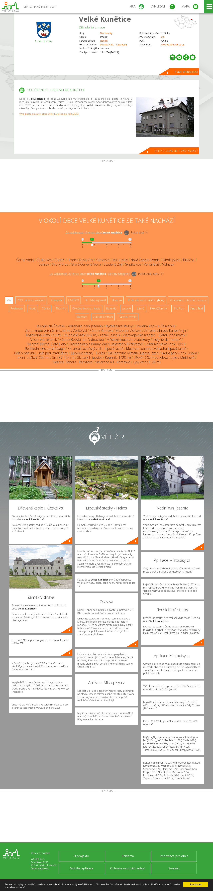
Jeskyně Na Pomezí (167, 339)
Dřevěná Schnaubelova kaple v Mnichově (164, 357)
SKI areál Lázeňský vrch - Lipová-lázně (95, 348)
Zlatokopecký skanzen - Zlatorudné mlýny (154, 335)
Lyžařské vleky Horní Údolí (165, 344)
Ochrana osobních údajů (127, 868)
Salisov (44, 264)
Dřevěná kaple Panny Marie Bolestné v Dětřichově (106, 344)
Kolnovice (103, 260)
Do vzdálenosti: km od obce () (89, 274)
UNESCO (73, 300)
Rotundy (111, 308)
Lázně (140, 308)
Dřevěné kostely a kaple (86, 308)
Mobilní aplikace (81, 868)
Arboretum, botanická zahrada (188, 300)
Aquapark (56, 300)
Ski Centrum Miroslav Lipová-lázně (133, 353)
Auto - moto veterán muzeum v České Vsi (56, 330)
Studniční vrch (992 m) (80, 335)
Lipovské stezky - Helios (88, 353)
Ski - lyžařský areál (95, 300)
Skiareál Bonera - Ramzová (73, 362)
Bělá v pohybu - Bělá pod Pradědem (41, 353)
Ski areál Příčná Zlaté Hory (46, 344)
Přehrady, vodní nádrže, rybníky (146, 300)
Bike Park (178, 308)
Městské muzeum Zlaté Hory (128, 339)
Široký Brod (60, 264)
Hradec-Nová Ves (80, 260)
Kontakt (174, 868)
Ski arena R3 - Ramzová (112, 362)
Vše (9, 300)
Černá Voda (25, 260)
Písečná (189, 260)
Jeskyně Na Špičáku (51, 326)
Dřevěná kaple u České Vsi (154, 326)
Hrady (32, 308)
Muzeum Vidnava (128, 330)
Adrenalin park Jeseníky (85, 326)
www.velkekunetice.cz (172, 44)
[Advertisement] (106, 187)
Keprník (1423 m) (118, 357)
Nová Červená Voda (145, 260)
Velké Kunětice (105, 19)
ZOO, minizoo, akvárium (31, 300)
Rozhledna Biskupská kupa (45, 348)
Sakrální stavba (127, 317)
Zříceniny (61, 308)
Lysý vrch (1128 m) (146, 362)
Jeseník (103, 40)
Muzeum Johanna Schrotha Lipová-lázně (156, 348)
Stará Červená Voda (86, 264)
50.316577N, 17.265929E (113, 44)
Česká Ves (44, 260)
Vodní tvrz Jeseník (43, 339)
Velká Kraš (151, 264)
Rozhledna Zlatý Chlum (43, 335)
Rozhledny (16, 308)
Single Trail (196, 308)
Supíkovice (133, 264)
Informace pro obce (174, 856)
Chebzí (59, 260)
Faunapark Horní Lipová (179, 353)
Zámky (46, 308)
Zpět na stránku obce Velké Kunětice (176, 151)
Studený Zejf (113, 264)
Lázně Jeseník (110, 335)
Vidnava (168, 264)
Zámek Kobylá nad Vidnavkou (82, 339)
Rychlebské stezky (119, 326)
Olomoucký (106, 33)
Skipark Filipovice (89, 357)
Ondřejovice (171, 260)
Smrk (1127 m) (63, 357)
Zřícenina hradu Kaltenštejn (165, 330)
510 (163, 36)
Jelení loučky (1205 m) (33, 357)
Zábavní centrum (103, 317)
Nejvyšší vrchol (158, 308)
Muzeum (82, 317)
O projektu (81, 856)
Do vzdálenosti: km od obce (93, 232)
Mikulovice (120, 260)
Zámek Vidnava (101, 330)
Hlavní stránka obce (186, 72)
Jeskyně (126, 308)
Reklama (128, 856)
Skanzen (117, 300)
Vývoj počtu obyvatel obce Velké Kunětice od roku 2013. (49, 113)
